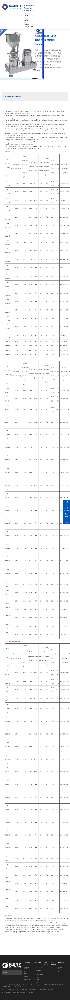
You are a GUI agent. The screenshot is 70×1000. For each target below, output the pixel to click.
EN (56, 5)
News (50, 25)
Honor (26, 976)
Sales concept (61, 26)
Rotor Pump (39, 974)
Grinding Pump (28, 26)
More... (38, 982)
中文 (59, 5)
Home (40, 25)
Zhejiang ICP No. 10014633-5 (25, 992)
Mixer (26, 22)
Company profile (45, 26)
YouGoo (15, 992)
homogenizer (28, 24)
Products (56, 25)
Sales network (67, 26)
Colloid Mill (27, 15)
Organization (27, 979)
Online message (62, 971)
